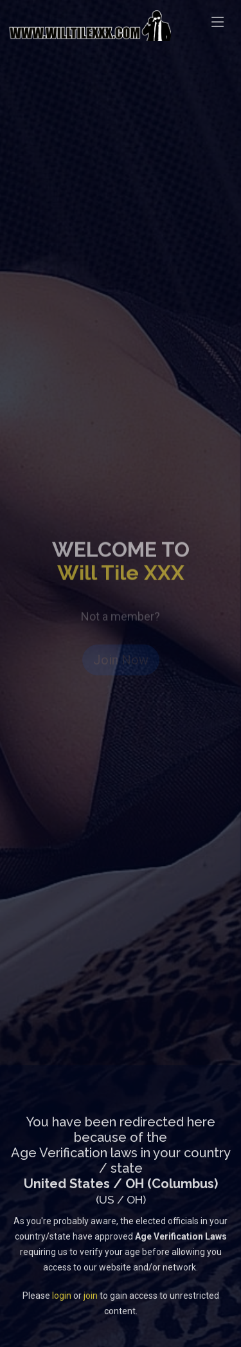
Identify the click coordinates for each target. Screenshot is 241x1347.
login (61, 1305)
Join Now (120, 665)
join (91, 1305)
